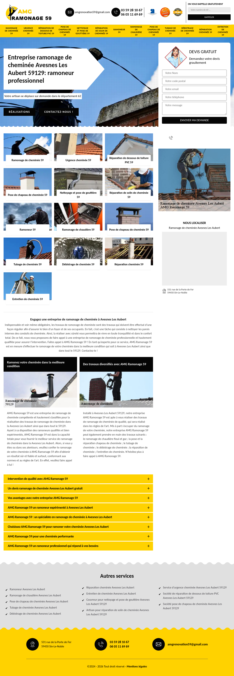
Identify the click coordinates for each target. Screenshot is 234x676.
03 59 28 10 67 (131, 10)
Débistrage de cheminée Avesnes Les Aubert (35, 613)
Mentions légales (137, 666)
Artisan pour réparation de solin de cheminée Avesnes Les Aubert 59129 (117, 612)
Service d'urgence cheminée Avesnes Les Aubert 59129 (195, 587)
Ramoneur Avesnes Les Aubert (27, 589)
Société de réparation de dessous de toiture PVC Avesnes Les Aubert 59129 (191, 596)
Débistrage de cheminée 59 (187, 31)
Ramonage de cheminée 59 (11, 31)
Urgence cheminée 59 (28, 31)
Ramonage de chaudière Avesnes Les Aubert (35, 595)
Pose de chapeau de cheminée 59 (65, 30)
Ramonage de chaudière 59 (136, 30)
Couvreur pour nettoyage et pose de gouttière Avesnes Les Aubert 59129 (118, 602)
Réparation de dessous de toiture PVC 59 (46, 31)
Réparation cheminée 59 (205, 30)
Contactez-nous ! (58, 112)
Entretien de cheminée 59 (223, 30)
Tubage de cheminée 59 (170, 31)
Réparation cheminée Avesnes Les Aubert (110, 587)
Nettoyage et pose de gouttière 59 (83, 31)
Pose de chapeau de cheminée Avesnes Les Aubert (39, 601)
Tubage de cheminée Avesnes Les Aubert (33, 607)
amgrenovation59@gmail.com (92, 12)
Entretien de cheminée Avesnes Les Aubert (111, 593)
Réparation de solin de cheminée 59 (101, 31)
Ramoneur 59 (119, 30)
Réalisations (19, 112)
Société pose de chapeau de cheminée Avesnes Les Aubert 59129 (192, 606)
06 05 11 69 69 (131, 14)
